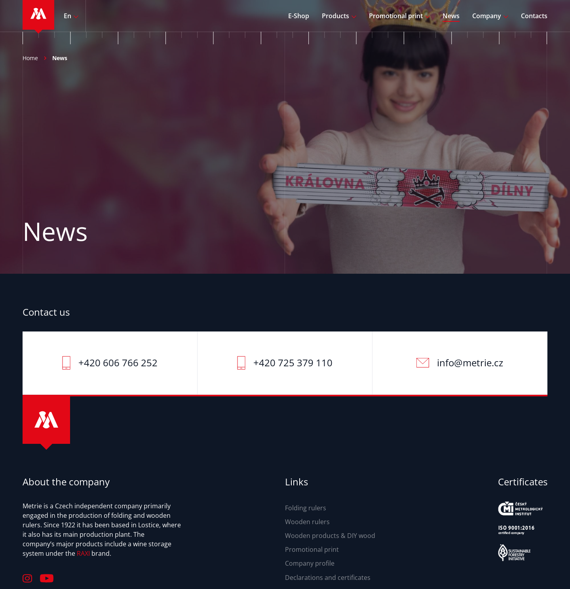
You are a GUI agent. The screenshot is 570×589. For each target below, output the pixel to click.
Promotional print (396, 15)
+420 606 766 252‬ (118, 362)
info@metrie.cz (470, 362)
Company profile (309, 563)
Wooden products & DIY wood (330, 535)
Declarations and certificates (327, 577)
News (451, 15)
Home (30, 58)
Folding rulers (305, 508)
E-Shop (298, 15)
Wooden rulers (307, 521)
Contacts (534, 15)
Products (335, 15)
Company (486, 15)
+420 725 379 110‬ (292, 362)
